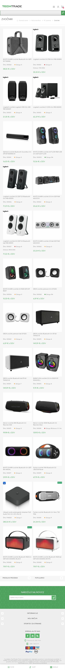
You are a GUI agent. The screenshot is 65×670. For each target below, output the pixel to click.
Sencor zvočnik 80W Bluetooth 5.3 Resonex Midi (14, 424)
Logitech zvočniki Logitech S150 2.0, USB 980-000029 (16, 108)
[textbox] (30, 13)
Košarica (62, 7)
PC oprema (47, 20)
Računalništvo (36, 20)
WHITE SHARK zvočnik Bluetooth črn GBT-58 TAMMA (17, 60)
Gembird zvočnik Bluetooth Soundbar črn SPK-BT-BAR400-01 (17, 153)
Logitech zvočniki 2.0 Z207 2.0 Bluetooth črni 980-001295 (16, 197)
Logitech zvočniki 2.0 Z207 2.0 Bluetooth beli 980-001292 (16, 242)
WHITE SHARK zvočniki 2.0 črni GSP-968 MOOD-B (46, 197)
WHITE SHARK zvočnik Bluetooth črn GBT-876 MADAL (17, 468)
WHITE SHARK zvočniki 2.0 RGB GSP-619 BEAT (16, 290)
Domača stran (23, 20)
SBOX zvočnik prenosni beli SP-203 (14, 333)
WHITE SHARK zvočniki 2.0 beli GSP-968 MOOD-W (46, 242)
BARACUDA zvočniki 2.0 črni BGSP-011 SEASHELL (45, 379)
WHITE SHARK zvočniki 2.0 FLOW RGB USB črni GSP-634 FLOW (47, 153)
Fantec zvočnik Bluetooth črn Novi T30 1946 (46, 513)
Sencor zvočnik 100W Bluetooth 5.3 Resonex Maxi (45, 424)
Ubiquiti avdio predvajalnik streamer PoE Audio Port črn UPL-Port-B (17, 513)
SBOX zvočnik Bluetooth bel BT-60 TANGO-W (14, 379)
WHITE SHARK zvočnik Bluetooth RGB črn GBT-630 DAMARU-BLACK (17, 558)
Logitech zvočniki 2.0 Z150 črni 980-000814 (47, 59)
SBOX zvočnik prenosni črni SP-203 (45, 289)
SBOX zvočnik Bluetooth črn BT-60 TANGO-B (45, 334)
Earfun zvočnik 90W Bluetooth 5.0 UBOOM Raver (44, 468)
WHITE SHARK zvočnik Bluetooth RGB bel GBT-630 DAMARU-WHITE (47, 558)
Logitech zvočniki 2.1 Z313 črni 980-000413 (47, 107)
